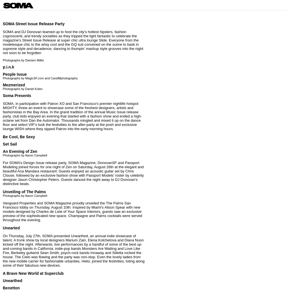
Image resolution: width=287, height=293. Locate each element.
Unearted (11, 228)
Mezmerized (14, 85)
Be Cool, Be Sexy (19, 137)
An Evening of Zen (20, 151)
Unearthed (12, 280)
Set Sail (10, 144)
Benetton (11, 288)
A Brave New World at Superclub (33, 273)
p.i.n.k (8, 67)
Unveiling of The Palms (24, 192)
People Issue (15, 74)
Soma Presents (17, 95)
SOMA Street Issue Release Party (33, 24)
